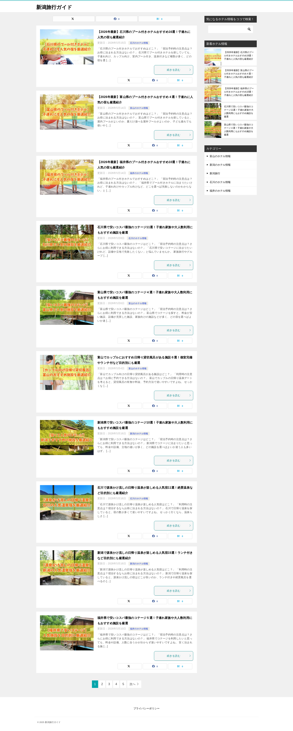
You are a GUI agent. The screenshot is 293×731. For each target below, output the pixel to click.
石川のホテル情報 (139, 43)
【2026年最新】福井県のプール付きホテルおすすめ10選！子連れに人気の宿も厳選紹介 (239, 91)
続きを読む (179, 69)
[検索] (230, 29)
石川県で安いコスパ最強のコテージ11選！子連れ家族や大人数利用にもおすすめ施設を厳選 (238, 111)
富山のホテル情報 (139, 108)
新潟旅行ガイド (56, 6)
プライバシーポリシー (146, 708)
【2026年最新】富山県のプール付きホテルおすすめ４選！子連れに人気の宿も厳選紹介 (239, 73)
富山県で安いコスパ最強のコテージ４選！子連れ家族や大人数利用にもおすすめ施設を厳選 (238, 129)
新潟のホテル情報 (139, 433)
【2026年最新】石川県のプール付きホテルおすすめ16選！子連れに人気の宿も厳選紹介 (239, 55)
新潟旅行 (215, 173)
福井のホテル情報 (139, 173)
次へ (132, 684)
